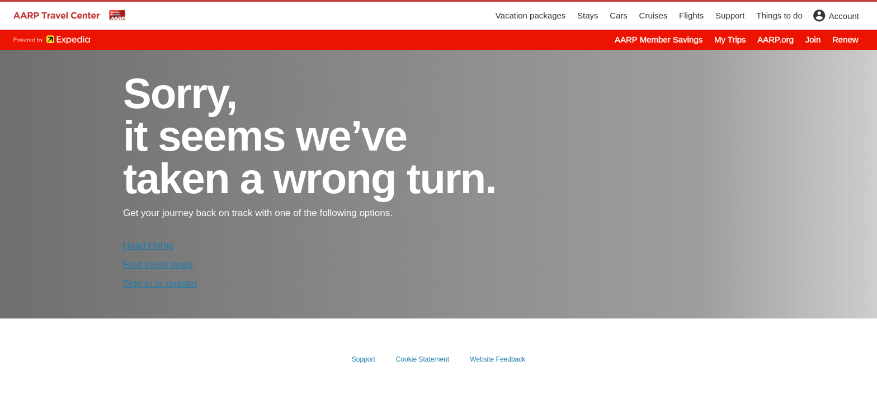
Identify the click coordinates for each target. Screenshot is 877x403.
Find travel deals (158, 264)
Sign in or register (160, 283)
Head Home (148, 245)
